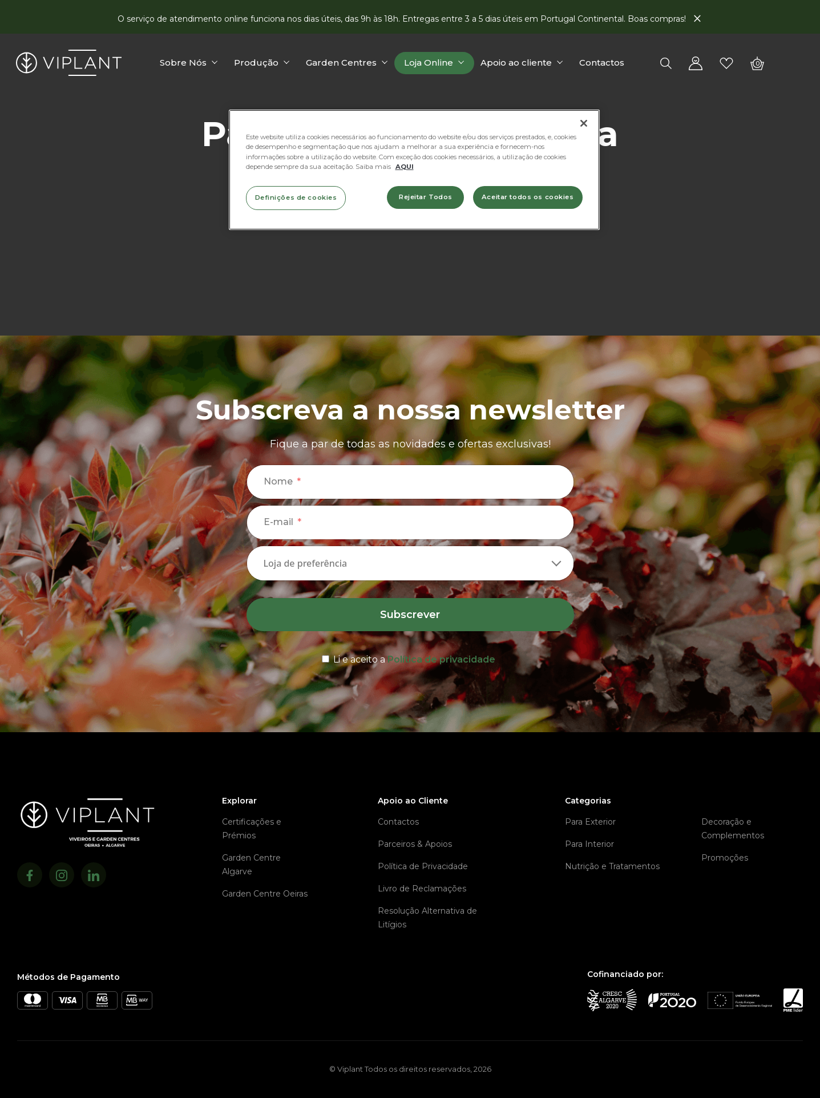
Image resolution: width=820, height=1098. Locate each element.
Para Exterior (590, 822)
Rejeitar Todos (426, 197)
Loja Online (429, 63)
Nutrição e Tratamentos (612, 866)
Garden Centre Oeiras (265, 894)
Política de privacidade (441, 659)
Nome (278, 481)
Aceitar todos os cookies (528, 197)
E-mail (278, 521)
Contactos (602, 63)
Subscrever (410, 614)
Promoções (724, 858)
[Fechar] (583, 123)
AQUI (404, 167)
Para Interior (589, 844)
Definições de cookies (296, 197)
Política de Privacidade (423, 866)
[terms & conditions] (410, 657)
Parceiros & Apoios (415, 844)
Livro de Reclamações (422, 888)
